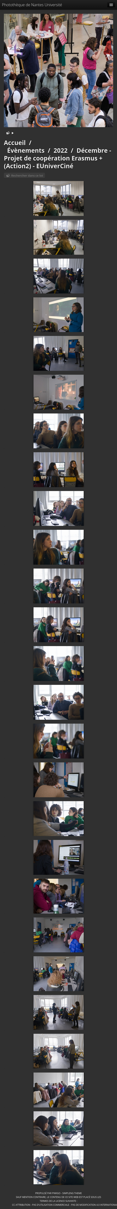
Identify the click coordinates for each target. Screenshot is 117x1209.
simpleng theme (72, 1193)
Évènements (26, 150)
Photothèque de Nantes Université (32, 4)
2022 (61, 150)
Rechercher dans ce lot (27, 175)
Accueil (15, 142)
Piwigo (56, 1193)
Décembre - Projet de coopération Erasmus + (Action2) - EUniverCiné (57, 158)
